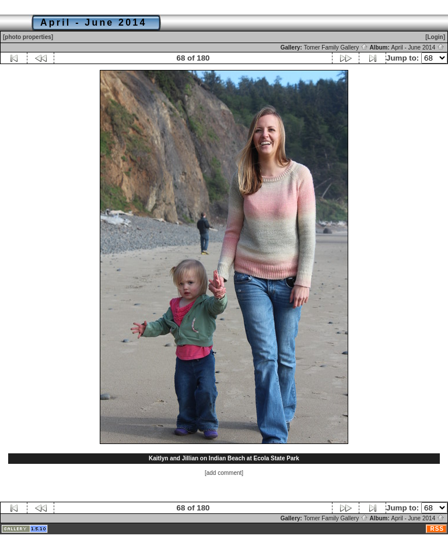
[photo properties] (28, 37)
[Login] (435, 37)
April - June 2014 (417, 47)
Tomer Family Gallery (336, 47)
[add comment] (224, 473)
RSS (437, 529)
